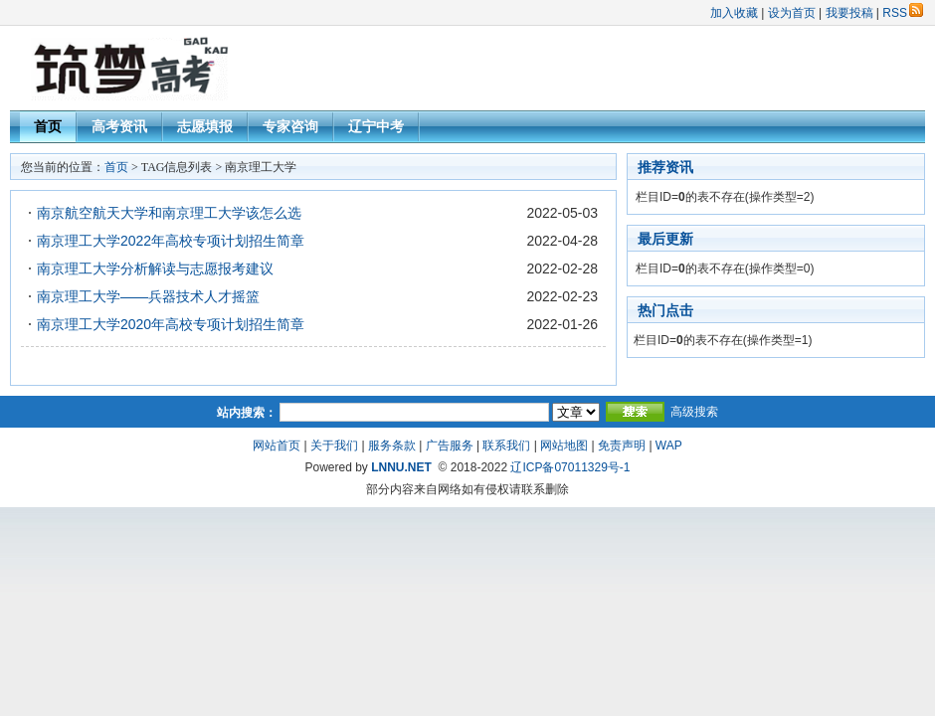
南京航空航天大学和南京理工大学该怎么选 (169, 213)
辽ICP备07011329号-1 (570, 467)
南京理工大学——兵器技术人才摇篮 (148, 296)
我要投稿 (849, 13)
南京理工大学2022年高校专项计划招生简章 (170, 241)
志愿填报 (205, 126)
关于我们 (334, 445)
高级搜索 (694, 412)
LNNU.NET (401, 467)
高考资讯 (119, 126)
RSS (902, 13)
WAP (668, 445)
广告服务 (449, 445)
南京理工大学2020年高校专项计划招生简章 (170, 324)
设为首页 (792, 13)
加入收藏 (734, 13)
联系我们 (506, 445)
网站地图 (564, 445)
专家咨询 (290, 126)
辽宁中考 (376, 126)
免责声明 (622, 445)
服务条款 (392, 445)
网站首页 (276, 445)
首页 (48, 126)
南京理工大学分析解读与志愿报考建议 (155, 268)
